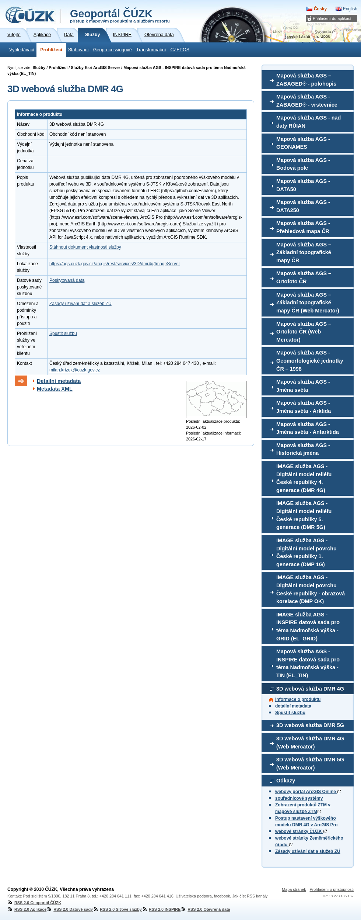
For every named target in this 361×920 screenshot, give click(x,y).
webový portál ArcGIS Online (308, 791)
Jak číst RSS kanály (249, 896)
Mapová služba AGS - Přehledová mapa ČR (303, 227)
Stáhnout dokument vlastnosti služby (85, 247)
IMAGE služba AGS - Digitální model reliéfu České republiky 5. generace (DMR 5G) (304, 515)
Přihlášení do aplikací (332, 18)
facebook (222, 896)
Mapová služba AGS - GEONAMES (303, 143)
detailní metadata (293, 706)
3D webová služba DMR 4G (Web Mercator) (310, 743)
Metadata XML (55, 389)
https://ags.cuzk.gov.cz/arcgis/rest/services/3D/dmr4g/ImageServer (114, 263)
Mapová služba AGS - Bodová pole (303, 164)
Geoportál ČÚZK (120, 15)
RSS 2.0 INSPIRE (161, 909)
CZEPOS (179, 49)
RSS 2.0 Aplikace (26, 909)
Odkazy (285, 781)
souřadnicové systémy (299, 798)
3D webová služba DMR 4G (310, 689)
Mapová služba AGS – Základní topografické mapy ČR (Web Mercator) (307, 303)
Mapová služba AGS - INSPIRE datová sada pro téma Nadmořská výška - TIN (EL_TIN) (308, 663)
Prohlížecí (51, 49)
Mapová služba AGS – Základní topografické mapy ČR (303, 252)
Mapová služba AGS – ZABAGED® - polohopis (306, 80)
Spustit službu (290, 712)
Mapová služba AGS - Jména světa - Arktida (303, 407)
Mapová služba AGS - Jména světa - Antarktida (307, 428)
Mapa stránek (294, 889)
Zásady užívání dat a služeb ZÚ (307, 851)
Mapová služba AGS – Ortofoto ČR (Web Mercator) (303, 332)
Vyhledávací (21, 49)
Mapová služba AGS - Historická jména (303, 449)
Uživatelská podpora (194, 896)
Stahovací (78, 49)
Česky (320, 8)
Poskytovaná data (66, 280)
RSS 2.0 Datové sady (69, 909)
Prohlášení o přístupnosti (332, 889)
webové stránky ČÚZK (301, 831)
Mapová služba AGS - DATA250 (303, 206)
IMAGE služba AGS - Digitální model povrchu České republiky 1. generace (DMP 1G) (306, 552)
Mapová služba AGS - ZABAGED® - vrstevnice (306, 101)
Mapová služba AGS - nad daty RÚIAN (308, 122)
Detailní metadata (59, 381)
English (350, 8)
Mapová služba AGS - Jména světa (303, 386)
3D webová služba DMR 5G (310, 725)
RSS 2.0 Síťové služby (117, 909)
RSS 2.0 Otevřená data (205, 909)
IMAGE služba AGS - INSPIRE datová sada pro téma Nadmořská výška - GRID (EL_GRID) (308, 626)
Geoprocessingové (112, 49)
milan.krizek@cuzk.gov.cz (74, 370)
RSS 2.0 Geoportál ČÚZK (34, 902)
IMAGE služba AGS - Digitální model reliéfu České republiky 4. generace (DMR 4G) (304, 478)
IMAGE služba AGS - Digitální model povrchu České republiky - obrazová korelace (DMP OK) (310, 589)
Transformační (151, 49)
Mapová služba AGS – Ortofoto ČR (303, 277)
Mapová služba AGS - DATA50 (303, 185)
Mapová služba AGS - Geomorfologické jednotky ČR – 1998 (309, 360)
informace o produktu (297, 699)
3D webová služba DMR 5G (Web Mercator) (310, 764)
